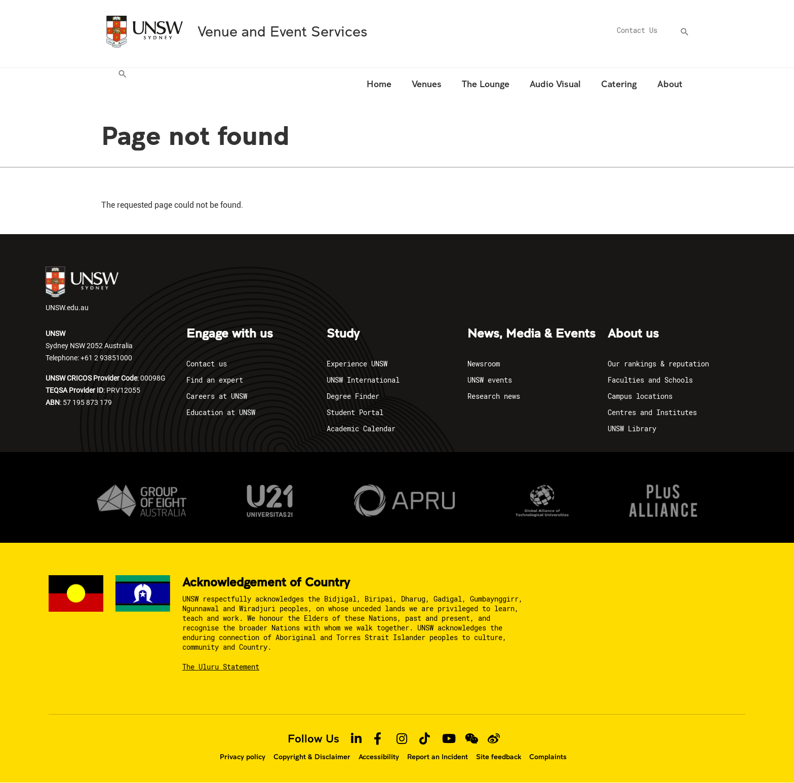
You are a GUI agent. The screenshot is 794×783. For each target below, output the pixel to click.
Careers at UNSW (216, 396)
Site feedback (498, 757)
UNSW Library (632, 428)
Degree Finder (353, 396)
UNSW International (363, 380)
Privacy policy (242, 757)
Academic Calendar (361, 428)
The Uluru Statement (220, 667)
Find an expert (214, 380)
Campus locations (640, 396)
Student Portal (355, 412)
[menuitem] (123, 85)
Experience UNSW (357, 363)
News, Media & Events (531, 334)
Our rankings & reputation (658, 363)
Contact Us (637, 30)
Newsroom (483, 363)
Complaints (548, 757)
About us (633, 334)
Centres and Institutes (652, 412)
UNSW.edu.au (82, 289)
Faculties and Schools (650, 380)
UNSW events (489, 380)
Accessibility (379, 757)
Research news (493, 396)
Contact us (206, 363)
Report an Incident (437, 757)
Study (343, 334)
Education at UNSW (220, 412)
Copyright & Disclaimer (311, 757)
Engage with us (229, 334)
